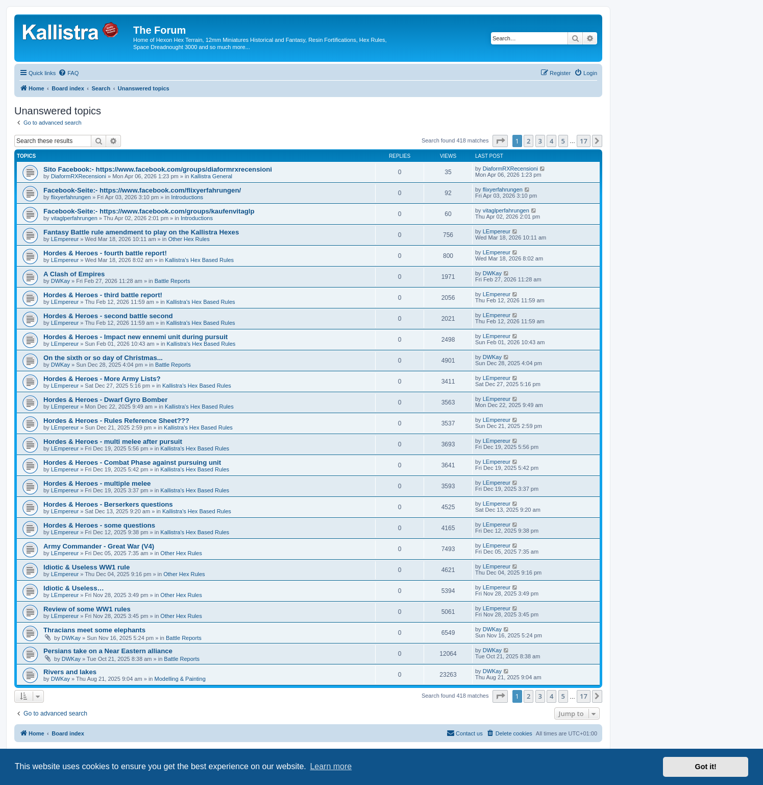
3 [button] (540, 141)
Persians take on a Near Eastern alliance (108, 651)
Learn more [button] (331, 766)
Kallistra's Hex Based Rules (199, 260)
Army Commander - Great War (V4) (98, 546)
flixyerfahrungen (71, 197)
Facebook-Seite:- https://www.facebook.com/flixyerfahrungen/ (142, 190)
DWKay (60, 281)
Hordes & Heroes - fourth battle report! (105, 253)
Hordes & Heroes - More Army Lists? (102, 379)
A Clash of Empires (74, 274)
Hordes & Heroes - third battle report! (102, 295)
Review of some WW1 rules (87, 609)
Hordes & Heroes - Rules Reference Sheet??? (116, 420)
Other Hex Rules (188, 239)
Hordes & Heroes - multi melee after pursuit (112, 441)
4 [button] (551, 141)
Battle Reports (172, 281)
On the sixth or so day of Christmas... (103, 358)
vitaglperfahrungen (74, 218)
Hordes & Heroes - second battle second (108, 316)
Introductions (187, 197)
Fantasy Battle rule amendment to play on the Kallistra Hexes (141, 232)
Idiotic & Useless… (73, 588)
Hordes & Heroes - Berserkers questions (108, 504)
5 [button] (563, 141)
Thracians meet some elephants (94, 630)
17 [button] (583, 141)
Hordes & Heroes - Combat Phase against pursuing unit (132, 462)
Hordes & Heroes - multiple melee (97, 483)
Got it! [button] (706, 767)
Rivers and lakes (69, 672)
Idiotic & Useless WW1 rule (86, 567)
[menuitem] (68, 73)
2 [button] (528, 141)
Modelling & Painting (180, 679)
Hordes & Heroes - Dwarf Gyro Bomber (105, 399)
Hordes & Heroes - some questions (99, 525)
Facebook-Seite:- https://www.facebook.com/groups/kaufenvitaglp (149, 211)
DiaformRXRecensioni (78, 176)
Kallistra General (211, 176)
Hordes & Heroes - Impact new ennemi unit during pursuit (135, 337)
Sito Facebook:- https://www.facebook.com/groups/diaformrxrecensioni (157, 169)
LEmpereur (65, 239)
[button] (500, 141)
